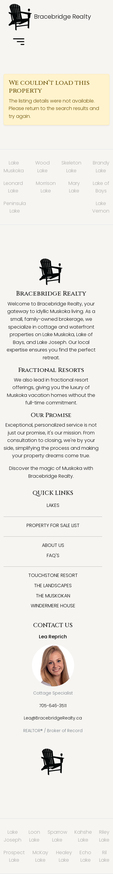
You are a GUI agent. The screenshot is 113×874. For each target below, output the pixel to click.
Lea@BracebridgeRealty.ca (53, 718)
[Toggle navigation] (18, 42)
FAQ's (53, 555)
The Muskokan (53, 595)
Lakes (53, 505)
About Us (53, 545)
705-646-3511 (53, 706)
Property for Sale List (53, 525)
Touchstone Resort (53, 575)
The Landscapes (53, 585)
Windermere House (53, 605)
